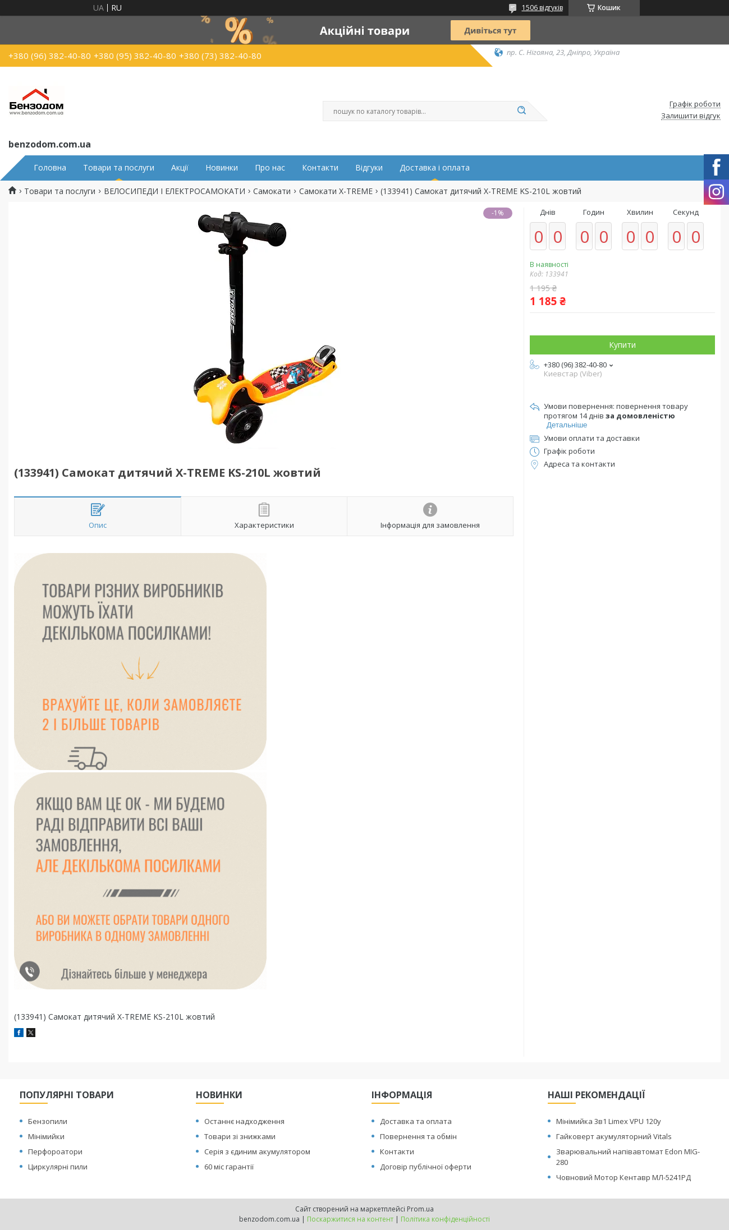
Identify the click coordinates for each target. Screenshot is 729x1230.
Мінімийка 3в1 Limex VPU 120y (608, 1121)
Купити (622, 344)
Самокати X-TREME (336, 191)
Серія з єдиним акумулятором (257, 1151)
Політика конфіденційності (445, 1219)
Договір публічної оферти (425, 1167)
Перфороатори (55, 1151)
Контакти (320, 168)
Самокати (272, 191)
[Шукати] (522, 111)
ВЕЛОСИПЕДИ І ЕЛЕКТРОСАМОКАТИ (174, 191)
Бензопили (47, 1121)
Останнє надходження (244, 1121)
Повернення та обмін (418, 1136)
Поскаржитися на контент (350, 1219)
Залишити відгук (691, 116)
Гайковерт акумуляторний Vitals (614, 1136)
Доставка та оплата (416, 1121)
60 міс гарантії (229, 1167)
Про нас (270, 168)
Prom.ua (420, 1209)
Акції (180, 168)
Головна (50, 168)
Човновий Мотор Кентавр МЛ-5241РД (623, 1177)
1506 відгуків (542, 7)
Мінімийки (46, 1136)
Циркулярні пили (58, 1167)
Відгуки (369, 168)
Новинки (221, 168)
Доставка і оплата (435, 168)
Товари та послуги (118, 168)
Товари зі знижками (240, 1136)
